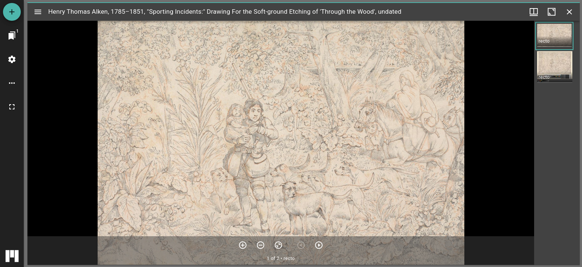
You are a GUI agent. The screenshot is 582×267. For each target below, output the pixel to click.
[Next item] (319, 245)
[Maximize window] (551, 12)
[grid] (557, 143)
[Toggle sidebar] (38, 12)
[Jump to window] (12, 35)
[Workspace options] (12, 83)
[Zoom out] (260, 245)
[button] (554, 36)
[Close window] (569, 12)
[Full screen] (12, 107)
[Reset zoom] (278, 245)
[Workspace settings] (12, 59)
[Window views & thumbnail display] (534, 12)
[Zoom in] (243, 245)
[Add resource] (12, 12)
